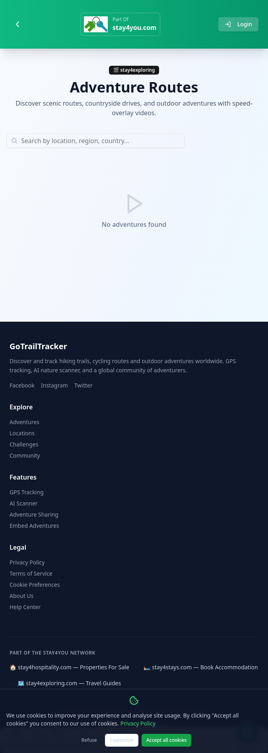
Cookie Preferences (35, 584)
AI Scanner (24, 503)
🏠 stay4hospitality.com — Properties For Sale (69, 667)
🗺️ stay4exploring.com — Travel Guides (69, 683)
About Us (21, 596)
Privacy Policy (27, 562)
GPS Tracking (27, 492)
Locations (22, 433)
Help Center (25, 607)
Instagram (54, 385)
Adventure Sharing (34, 514)
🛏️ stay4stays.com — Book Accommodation (201, 667)
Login (238, 24)
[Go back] (17, 24)
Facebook (22, 385)
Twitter (83, 385)
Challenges (24, 444)
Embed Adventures (34, 525)
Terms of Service (31, 573)
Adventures (24, 422)
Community (25, 455)
